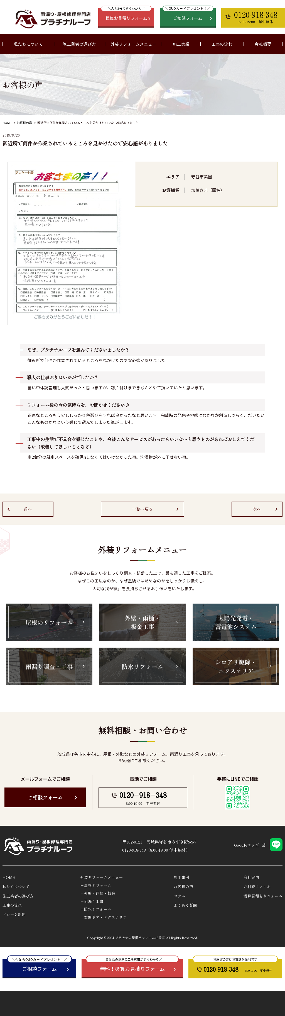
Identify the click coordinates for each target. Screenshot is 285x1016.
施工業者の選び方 (79, 44)
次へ (257, 509)
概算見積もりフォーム (263, 896)
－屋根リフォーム (95, 885)
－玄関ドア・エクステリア (103, 917)
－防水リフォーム (95, 909)
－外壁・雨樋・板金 (97, 893)
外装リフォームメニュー (101, 877)
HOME (7, 122)
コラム (179, 896)
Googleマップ (246, 845)
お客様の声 (24, 122)
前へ (28, 509)
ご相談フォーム (45, 797)
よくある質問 (185, 905)
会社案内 (251, 877)
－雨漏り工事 (92, 901)
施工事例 (181, 877)
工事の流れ (222, 44)
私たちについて (16, 886)
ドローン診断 (14, 914)
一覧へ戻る (142, 509)
